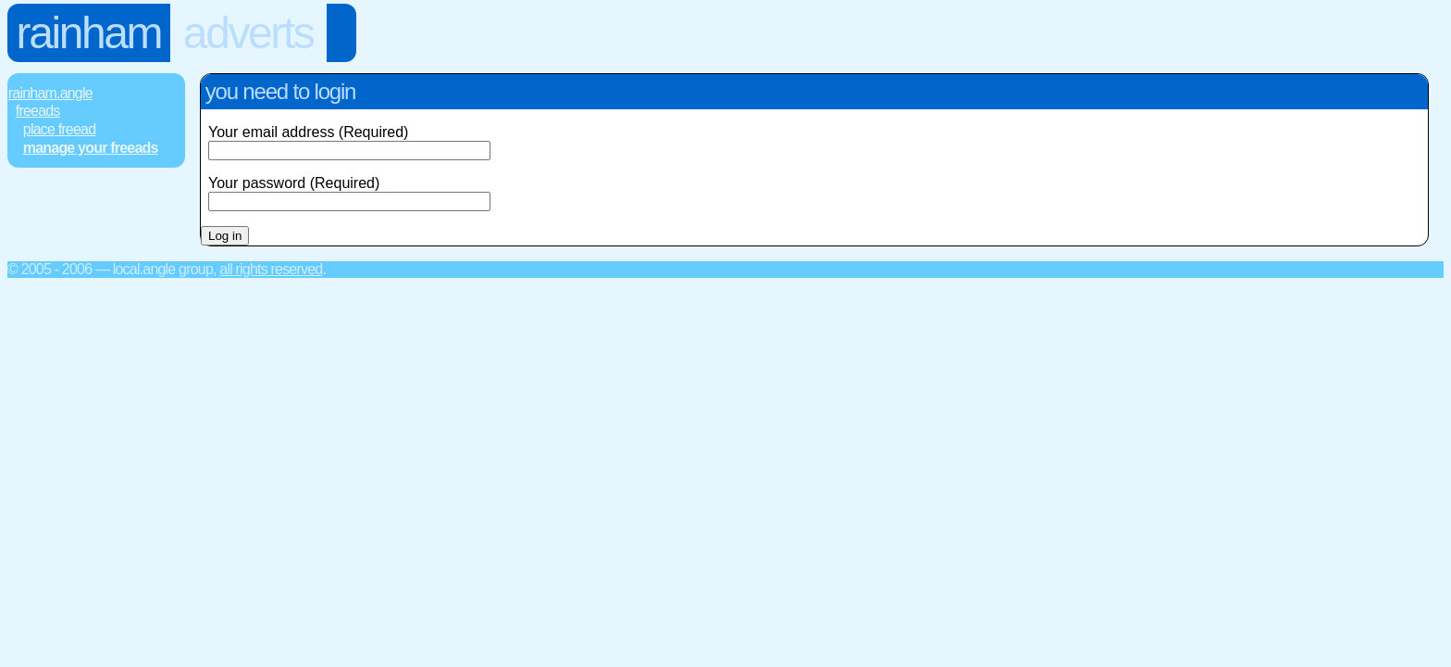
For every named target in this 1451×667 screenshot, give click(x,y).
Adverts (248, 32)
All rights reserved (270, 269)
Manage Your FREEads (90, 148)
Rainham (89, 32)
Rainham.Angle (50, 93)
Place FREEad (59, 129)
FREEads (38, 111)
